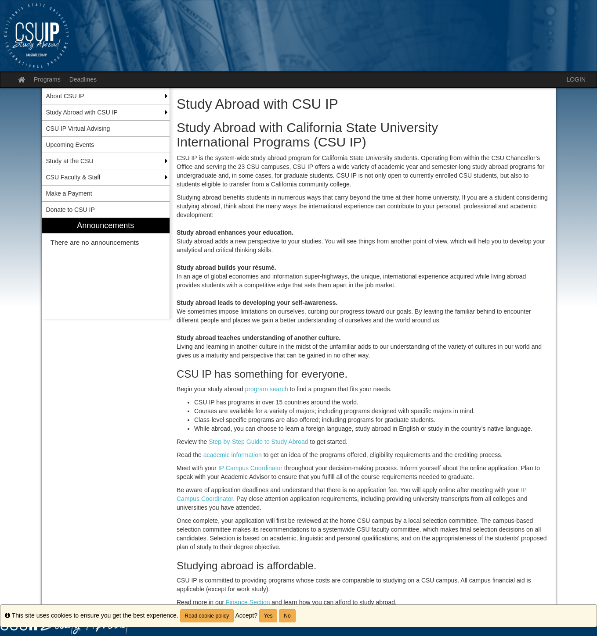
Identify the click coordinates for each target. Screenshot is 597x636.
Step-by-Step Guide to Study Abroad (258, 441)
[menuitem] (106, 268)
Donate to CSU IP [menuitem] (70, 209)
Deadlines (83, 79)
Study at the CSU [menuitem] (70, 160)
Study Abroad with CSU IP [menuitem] (82, 112)
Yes (268, 616)
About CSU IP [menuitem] (65, 96)
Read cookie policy (207, 616)
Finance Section (248, 602)
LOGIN (576, 79)
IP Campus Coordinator (250, 468)
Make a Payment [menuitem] (69, 193)
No (287, 616)
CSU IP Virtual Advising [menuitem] (78, 128)
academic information (232, 454)
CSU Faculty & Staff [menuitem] (73, 177)
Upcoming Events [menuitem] (70, 144)
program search (266, 389)
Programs (47, 79)
